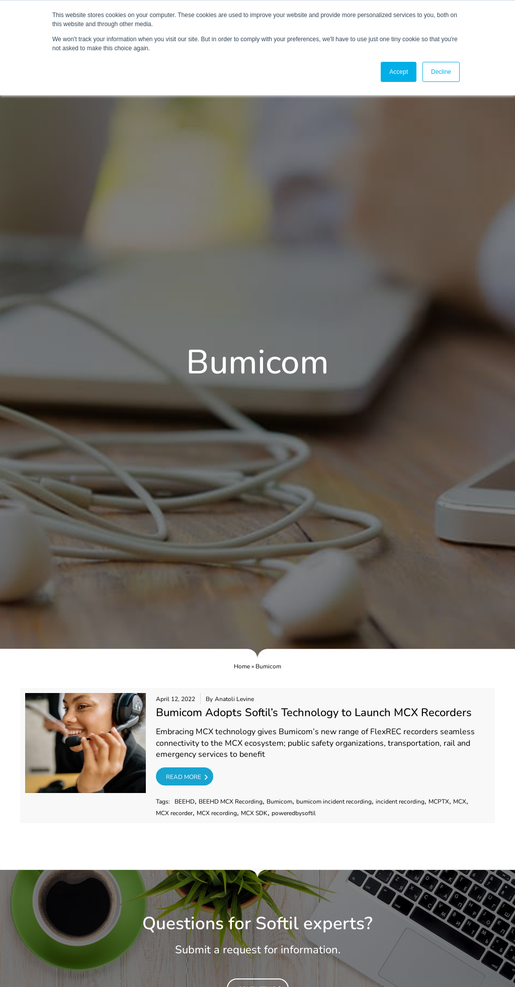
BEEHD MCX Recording (231, 802)
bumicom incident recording (334, 802)
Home (242, 666)
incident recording (400, 802)
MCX (459, 802)
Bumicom (279, 802)
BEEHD (185, 802)
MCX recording (217, 813)
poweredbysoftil (294, 813)
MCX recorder (174, 813)
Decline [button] (441, 71)
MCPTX (438, 802)
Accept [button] (398, 71)
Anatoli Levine (234, 699)
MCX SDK (254, 813)
